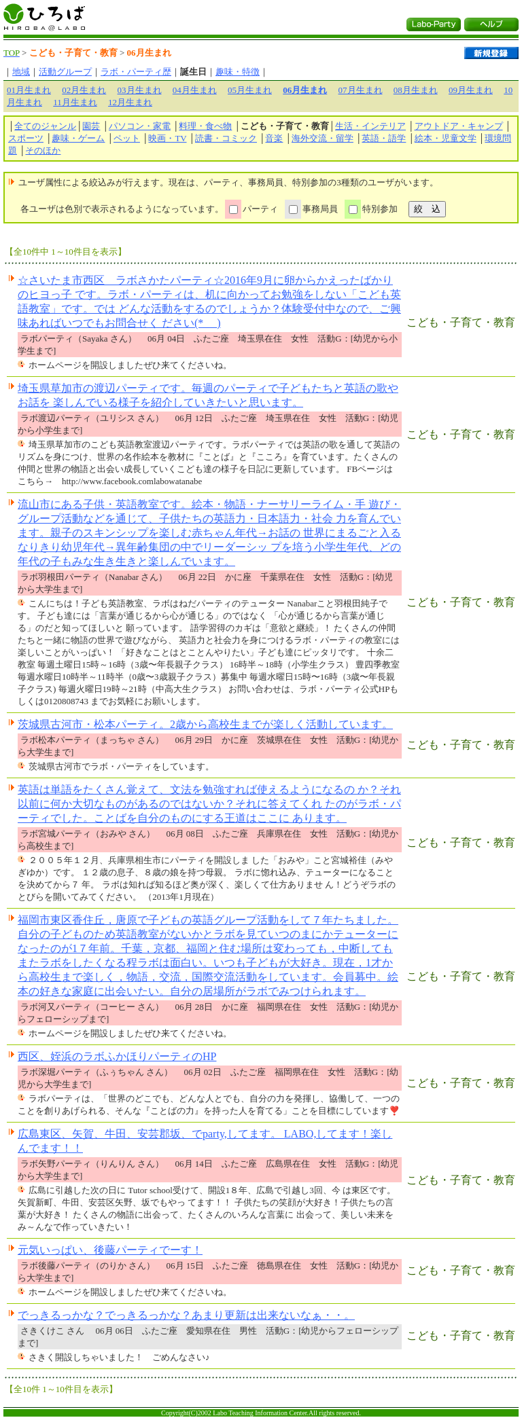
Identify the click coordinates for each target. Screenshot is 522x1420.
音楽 (274, 138)
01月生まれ (29, 90)
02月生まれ (84, 90)
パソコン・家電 (140, 126)
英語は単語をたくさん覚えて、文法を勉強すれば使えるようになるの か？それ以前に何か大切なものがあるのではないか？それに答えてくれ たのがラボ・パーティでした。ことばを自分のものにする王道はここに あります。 (209, 804)
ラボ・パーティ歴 (136, 72)
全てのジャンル (45, 126)
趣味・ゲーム (78, 138)
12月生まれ (130, 102)
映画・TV (167, 138)
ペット (127, 138)
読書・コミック (226, 138)
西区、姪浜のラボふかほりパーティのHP (117, 1056)
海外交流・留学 (322, 138)
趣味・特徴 (237, 72)
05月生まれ (250, 90)
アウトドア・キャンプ (459, 126)
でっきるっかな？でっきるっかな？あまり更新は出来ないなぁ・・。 (186, 1315)
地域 (21, 72)
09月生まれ (471, 90)
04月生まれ (195, 90)
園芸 (91, 126)
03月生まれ (140, 90)
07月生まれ (360, 90)
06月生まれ (305, 90)
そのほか (42, 150)
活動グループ (65, 72)
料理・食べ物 (205, 126)
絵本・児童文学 (445, 138)
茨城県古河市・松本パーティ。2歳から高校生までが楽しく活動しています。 (205, 724)
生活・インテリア (370, 126)
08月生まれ (416, 90)
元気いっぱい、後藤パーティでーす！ (110, 1250)
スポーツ (26, 138)
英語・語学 (384, 138)
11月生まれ (75, 102)
